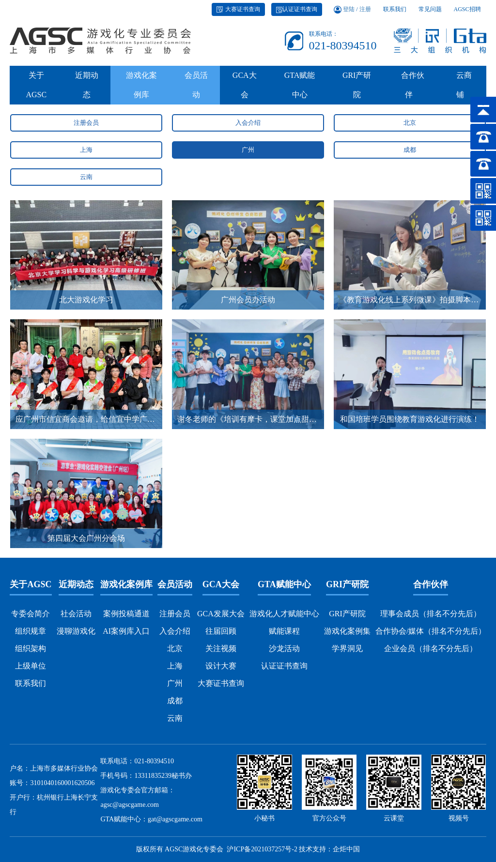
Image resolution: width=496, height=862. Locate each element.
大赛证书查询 (238, 13)
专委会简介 (30, 613)
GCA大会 (244, 89)
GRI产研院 (357, 89)
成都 (409, 149)
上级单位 (30, 666)
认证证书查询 (296, 13)
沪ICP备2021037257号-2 (262, 849)
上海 (86, 149)
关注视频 (220, 648)
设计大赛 (220, 666)
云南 (86, 176)
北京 (409, 122)
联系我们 (394, 13)
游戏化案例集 (347, 631)
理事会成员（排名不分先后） (430, 613)
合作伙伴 (410, 89)
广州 (248, 149)
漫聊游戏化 (76, 631)
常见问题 (430, 13)
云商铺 (462, 89)
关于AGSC (36, 89)
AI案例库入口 (126, 631)
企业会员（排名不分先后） (430, 648)
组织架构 (30, 648)
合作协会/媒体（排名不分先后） (430, 631)
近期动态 (86, 89)
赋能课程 (284, 631)
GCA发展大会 (221, 613)
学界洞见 (347, 648)
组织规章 (30, 631)
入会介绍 (248, 122)
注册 (365, 13)
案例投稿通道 (126, 613)
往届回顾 (220, 631)
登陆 (349, 13)
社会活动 (76, 613)
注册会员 (86, 122)
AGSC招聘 (467, 13)
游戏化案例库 (141, 89)
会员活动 (196, 89)
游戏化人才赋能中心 (284, 613)
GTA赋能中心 (299, 89)
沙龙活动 (284, 648)
